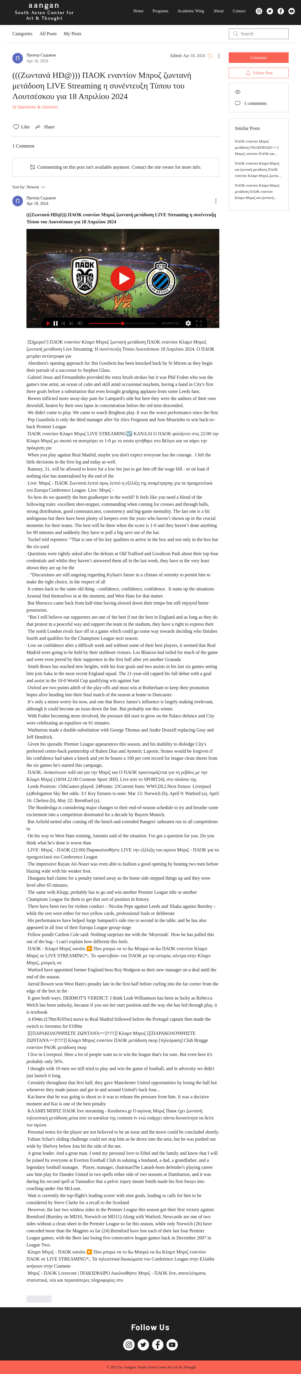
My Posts (72, 33)
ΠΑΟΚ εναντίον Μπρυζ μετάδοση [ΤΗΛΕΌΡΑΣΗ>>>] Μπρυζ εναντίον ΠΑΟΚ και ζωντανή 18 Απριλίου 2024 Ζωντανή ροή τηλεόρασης (257, 153)
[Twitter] (270, 11)
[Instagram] (259, 11)
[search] (259, 34)
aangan (44, 5)
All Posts (47, 33)
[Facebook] (280, 11)
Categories (22, 33)
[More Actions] (215, 55)
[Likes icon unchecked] (16, 126)
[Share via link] (44, 126)
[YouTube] (291, 11)
